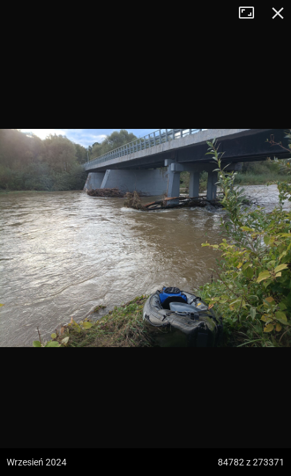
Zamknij (278, 13)
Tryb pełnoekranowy (251, 13)
